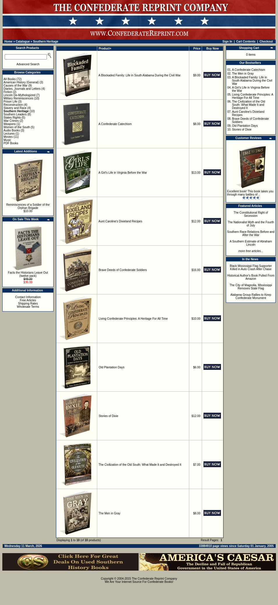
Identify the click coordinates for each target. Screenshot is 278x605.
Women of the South (16, 127)
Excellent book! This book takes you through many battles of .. (250, 193)
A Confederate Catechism (115, 124)
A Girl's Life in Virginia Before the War (122, 172)
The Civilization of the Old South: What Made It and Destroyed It (140, 464)
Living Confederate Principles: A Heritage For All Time (133, 318)
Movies (8, 136)
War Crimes (11, 120)
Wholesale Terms (28, 306)
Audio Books (11, 130)
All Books (9, 79)
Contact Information (27, 297)
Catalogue (23, 41)
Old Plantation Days (111, 367)
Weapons (9, 124)
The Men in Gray (109, 513)
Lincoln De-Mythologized (19, 95)
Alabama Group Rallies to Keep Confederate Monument (250, 296)
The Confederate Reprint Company (154, 578)
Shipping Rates (28, 303)
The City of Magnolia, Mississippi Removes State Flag (251, 287)
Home (8, 41)
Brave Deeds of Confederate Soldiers (123, 270)
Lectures (9, 133)
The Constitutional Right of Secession (251, 214)
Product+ (105, 48)
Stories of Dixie (108, 416)
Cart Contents (246, 41)
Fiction (7, 92)
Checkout (266, 41)
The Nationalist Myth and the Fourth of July (251, 224)
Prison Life (10, 101)
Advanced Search (28, 64)
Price (196, 48)
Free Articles (28, 300)
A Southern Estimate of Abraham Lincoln (251, 243)
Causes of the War (15, 85)
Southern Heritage (45, 41)
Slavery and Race (14, 108)
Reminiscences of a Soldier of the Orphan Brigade (28, 206)
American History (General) (21, 82)
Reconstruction (13, 104)
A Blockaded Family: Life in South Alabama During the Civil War (139, 75)
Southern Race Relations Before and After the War (251, 233)
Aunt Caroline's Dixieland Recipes (120, 221)
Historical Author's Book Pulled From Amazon (251, 277)
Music (7, 140)
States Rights (12, 117)
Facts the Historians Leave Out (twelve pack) (28, 274)
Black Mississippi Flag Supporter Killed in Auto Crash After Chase (251, 267)
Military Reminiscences (18, 98)
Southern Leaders (15, 114)
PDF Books (10, 143)
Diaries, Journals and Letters (21, 88)
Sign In (227, 41)
